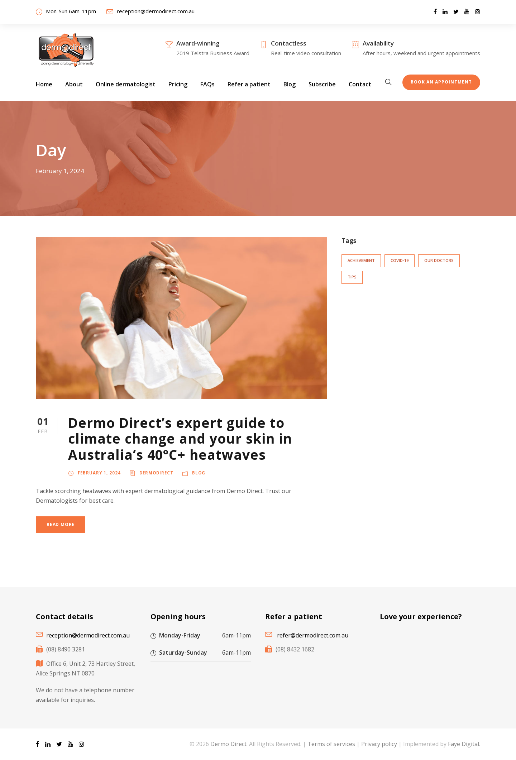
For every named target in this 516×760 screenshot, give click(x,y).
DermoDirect (156, 472)
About (74, 84)
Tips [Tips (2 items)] (352, 276)
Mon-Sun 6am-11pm (71, 11)
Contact (360, 84)
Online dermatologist (126, 84)
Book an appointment (441, 82)
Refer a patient (249, 84)
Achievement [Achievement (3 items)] (361, 260)
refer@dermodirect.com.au (312, 635)
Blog (289, 84)
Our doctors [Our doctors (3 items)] (439, 260)
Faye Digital (463, 744)
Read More (61, 524)
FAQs (207, 84)
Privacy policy (379, 744)
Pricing (177, 84)
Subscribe (322, 84)
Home (44, 84)
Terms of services (331, 744)
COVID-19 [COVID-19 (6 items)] (399, 260)
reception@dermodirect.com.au (156, 11)
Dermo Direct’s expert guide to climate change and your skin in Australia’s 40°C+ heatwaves (180, 439)
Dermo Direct (228, 744)
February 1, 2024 (99, 472)
